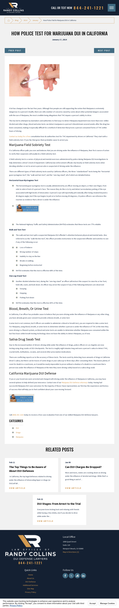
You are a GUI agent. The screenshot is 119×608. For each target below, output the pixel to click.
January (35, 20)
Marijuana (19, 437)
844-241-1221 (89, 7)
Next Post (104, 50)
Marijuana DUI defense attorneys (75, 382)
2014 (25, 20)
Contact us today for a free (20, 136)
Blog (16, 20)
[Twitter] (71, 575)
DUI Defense (30, 582)
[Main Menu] (111, 8)
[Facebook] (65, 575)
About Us (30, 578)
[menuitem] (30, 574)
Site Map (30, 588)
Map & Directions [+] (71, 552)
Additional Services (30, 585)
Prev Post (15, 50)
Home (30, 575)
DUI (17, 428)
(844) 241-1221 (18, 415)
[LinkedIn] (83, 575)
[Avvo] (77, 575)
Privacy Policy (30, 592)
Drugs (18, 432)
